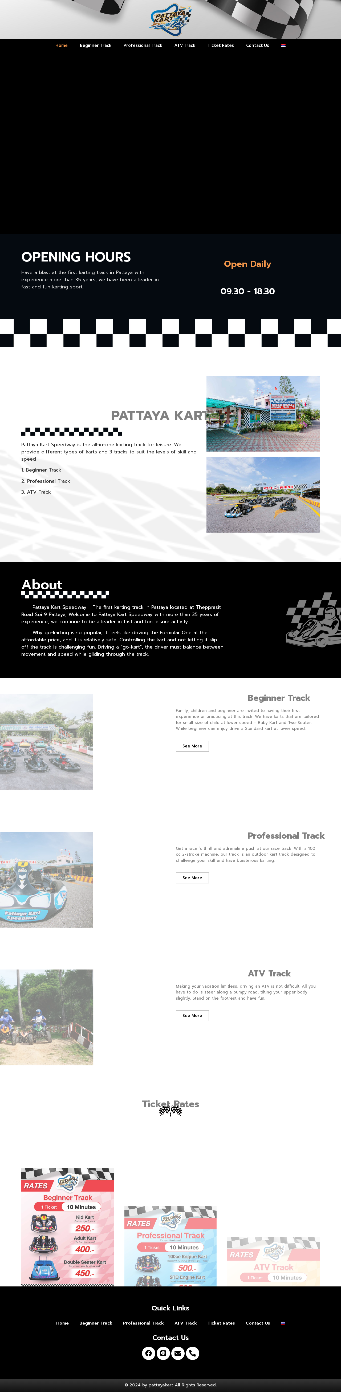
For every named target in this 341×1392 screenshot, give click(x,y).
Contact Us (257, 45)
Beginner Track (95, 45)
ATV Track (184, 45)
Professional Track (143, 45)
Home (61, 45)
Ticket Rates (221, 45)
